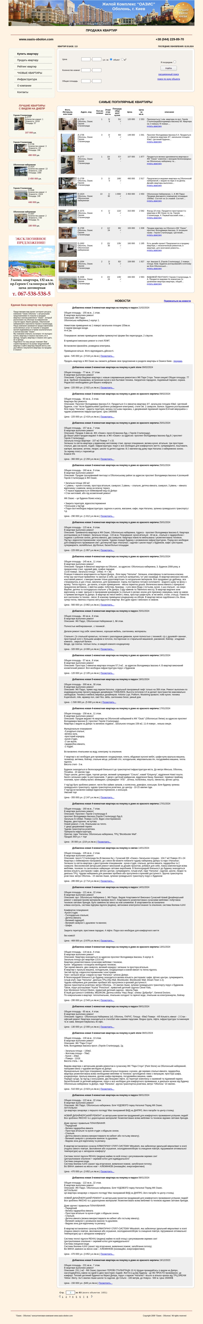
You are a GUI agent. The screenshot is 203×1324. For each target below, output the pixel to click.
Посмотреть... (107, 356)
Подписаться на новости (177, 301)
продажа (177, 361)
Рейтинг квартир (26, 66)
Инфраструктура (27, 79)
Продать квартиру (27, 60)
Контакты (22, 92)
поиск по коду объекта (168, 79)
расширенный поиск (169, 74)
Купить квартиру (27, 53)
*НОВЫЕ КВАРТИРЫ (29, 72)
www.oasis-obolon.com (36, 39)
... (169, 123)
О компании (24, 85)
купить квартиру (154, 126)
